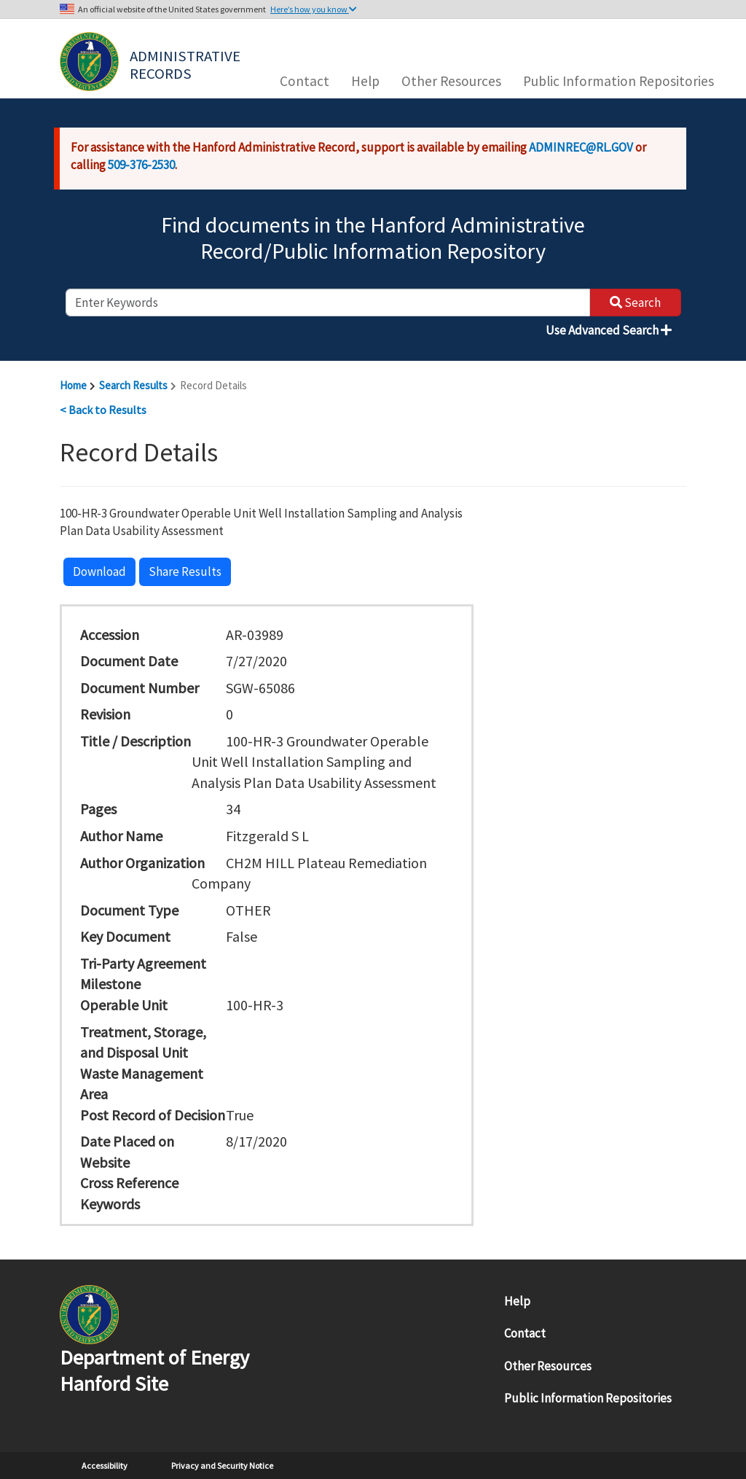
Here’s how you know (313, 9)
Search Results (133, 385)
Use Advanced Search (609, 330)
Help (365, 81)
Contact (304, 81)
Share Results (185, 571)
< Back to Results (103, 409)
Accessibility (104, 1465)
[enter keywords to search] (328, 302)
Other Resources (451, 81)
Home (73, 385)
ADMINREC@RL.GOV (581, 147)
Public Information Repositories (618, 81)
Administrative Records (186, 63)
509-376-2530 (141, 165)
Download (99, 571)
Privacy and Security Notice (222, 1465)
